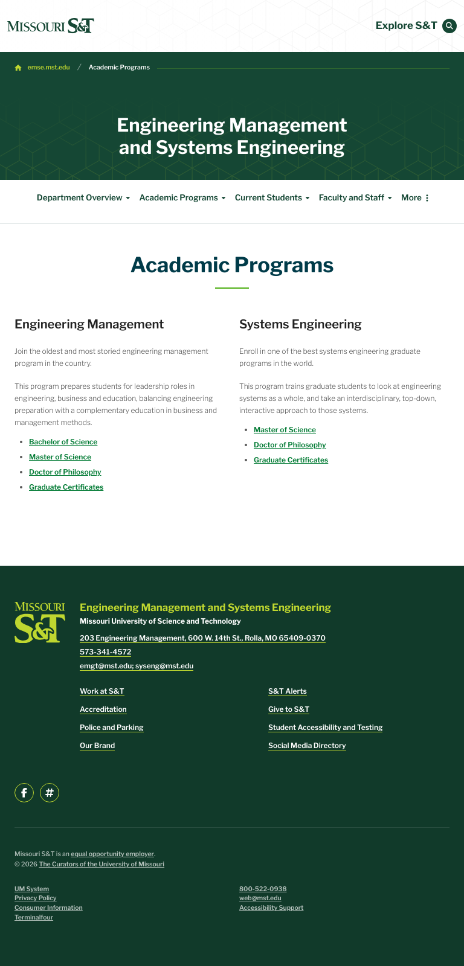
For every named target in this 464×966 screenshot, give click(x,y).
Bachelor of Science (63, 441)
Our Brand (97, 745)
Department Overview (85, 198)
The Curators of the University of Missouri (101, 864)
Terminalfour (33, 917)
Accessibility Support (271, 908)
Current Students (274, 198)
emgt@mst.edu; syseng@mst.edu (136, 665)
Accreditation (103, 709)
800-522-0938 (263, 889)
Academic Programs (119, 67)
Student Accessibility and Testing (325, 727)
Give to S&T (288, 709)
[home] (50, 26)
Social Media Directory (307, 745)
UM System (31, 889)
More (411, 198)
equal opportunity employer (112, 854)
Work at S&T (102, 691)
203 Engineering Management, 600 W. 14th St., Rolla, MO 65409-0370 (203, 637)
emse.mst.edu (49, 67)
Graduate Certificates (66, 486)
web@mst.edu (260, 898)
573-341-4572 (105, 651)
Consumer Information (48, 908)
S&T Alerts (287, 691)
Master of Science (60, 456)
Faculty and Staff (357, 198)
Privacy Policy (35, 898)
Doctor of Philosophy (65, 471)
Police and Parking (112, 727)
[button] (449, 26)
